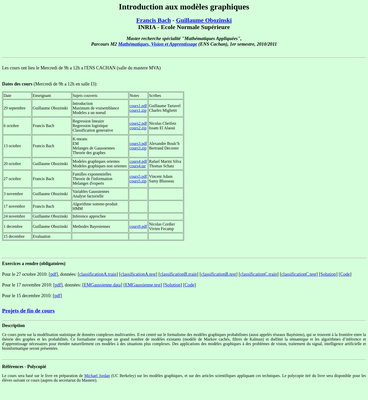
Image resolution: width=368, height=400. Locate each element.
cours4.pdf (138, 161)
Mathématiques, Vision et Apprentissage (157, 44)
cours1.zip (138, 110)
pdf (53, 274)
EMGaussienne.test (142, 285)
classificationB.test (218, 274)
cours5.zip (138, 181)
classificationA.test (138, 274)
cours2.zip (138, 128)
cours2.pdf (138, 123)
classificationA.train (97, 274)
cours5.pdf (138, 176)
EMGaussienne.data (102, 285)
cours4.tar (138, 166)
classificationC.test (298, 274)
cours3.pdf (138, 143)
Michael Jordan (97, 375)
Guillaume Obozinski (204, 20)
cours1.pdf (138, 106)
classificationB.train (178, 274)
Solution (328, 274)
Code (345, 274)
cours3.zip (138, 148)
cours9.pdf (138, 226)
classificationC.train (258, 274)
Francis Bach (153, 20)
